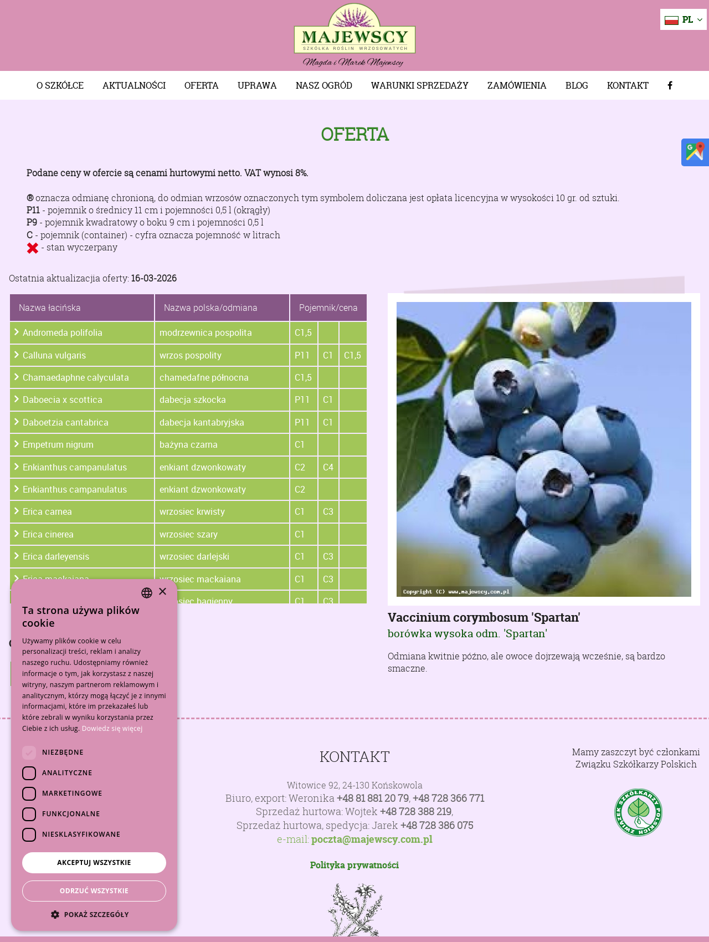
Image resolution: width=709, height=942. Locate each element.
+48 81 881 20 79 (373, 798)
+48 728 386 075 (436, 825)
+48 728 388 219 (415, 811)
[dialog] (94, 755)
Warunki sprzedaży (420, 85)
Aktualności (134, 85)
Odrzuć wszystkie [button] (94, 890)
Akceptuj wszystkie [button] (94, 862)
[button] (94, 914)
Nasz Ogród (324, 85)
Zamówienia (517, 85)
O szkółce (60, 85)
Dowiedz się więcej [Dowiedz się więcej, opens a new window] (112, 728)
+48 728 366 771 (448, 798)
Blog (577, 85)
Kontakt (628, 85)
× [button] (162, 592)
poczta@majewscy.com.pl (372, 839)
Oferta (201, 85)
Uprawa (257, 85)
